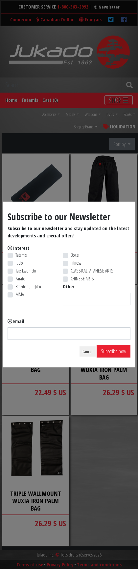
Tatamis (21, 255)
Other (68, 286)
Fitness (76, 263)
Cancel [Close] (87, 351)
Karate (20, 278)
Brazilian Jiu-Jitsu (28, 286)
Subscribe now (113, 351)
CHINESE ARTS (82, 278)
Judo (19, 263)
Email (18, 321)
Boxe (75, 255)
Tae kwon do (25, 271)
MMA (19, 294)
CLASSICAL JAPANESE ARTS (92, 271)
